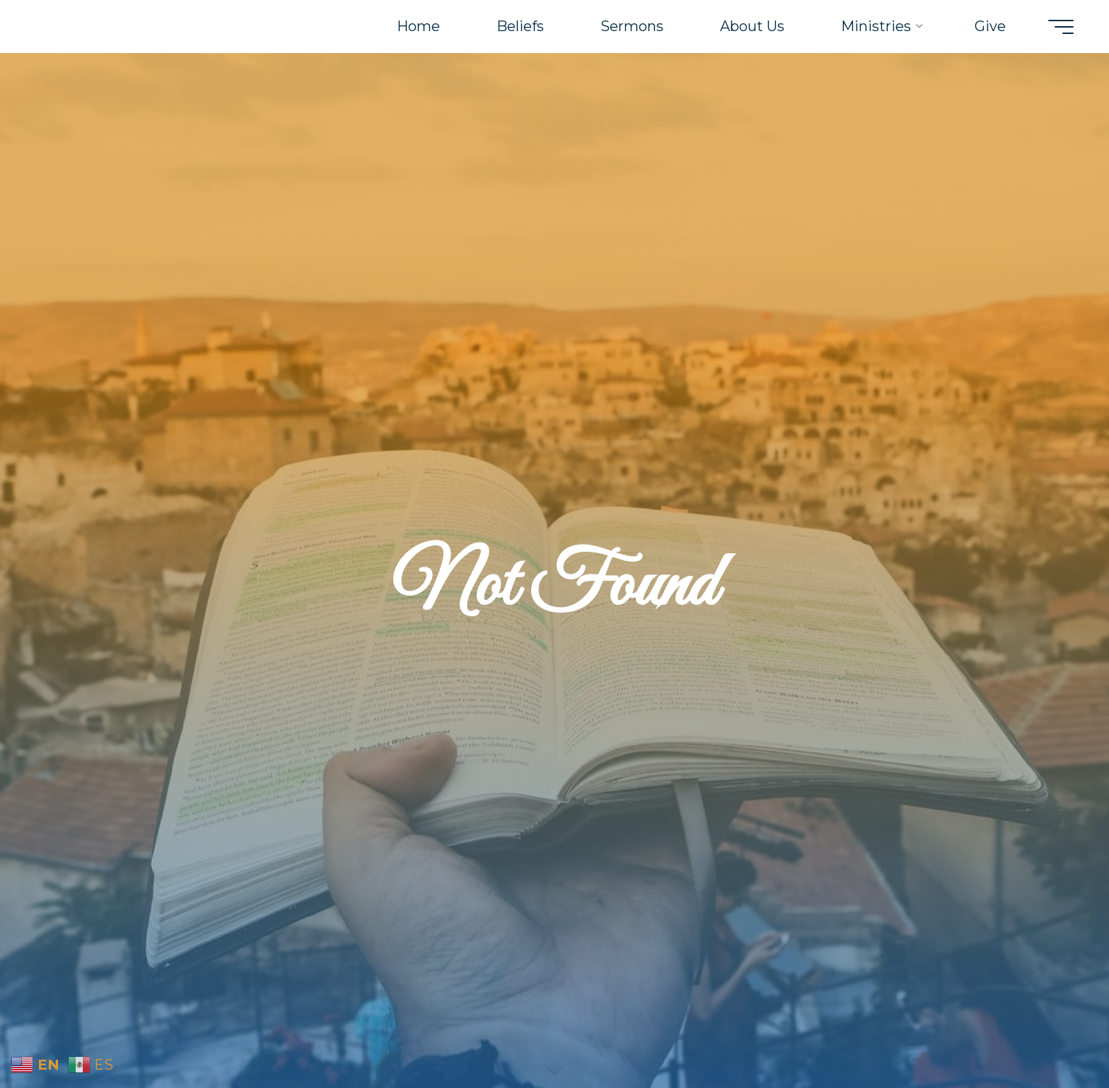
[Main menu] (1061, 27)
